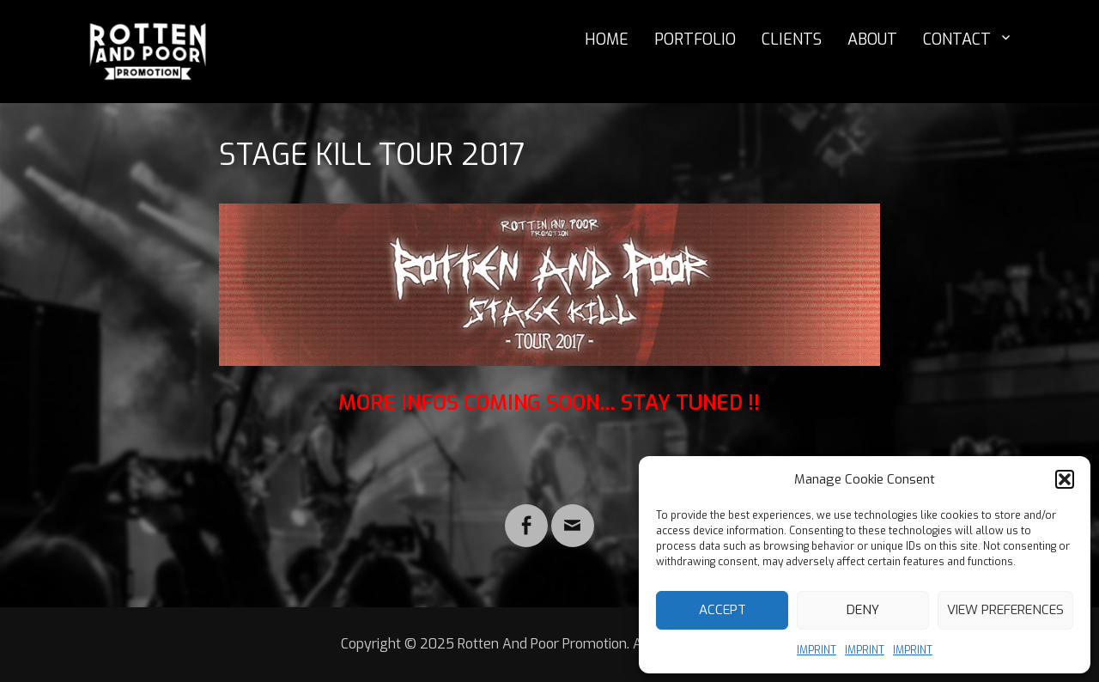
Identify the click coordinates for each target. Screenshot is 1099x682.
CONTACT (957, 39)
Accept (722, 609)
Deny (863, 609)
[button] (1064, 479)
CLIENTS (792, 39)
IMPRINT (816, 650)
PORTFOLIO (695, 39)
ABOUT (872, 39)
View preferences (1005, 609)
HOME (606, 39)
